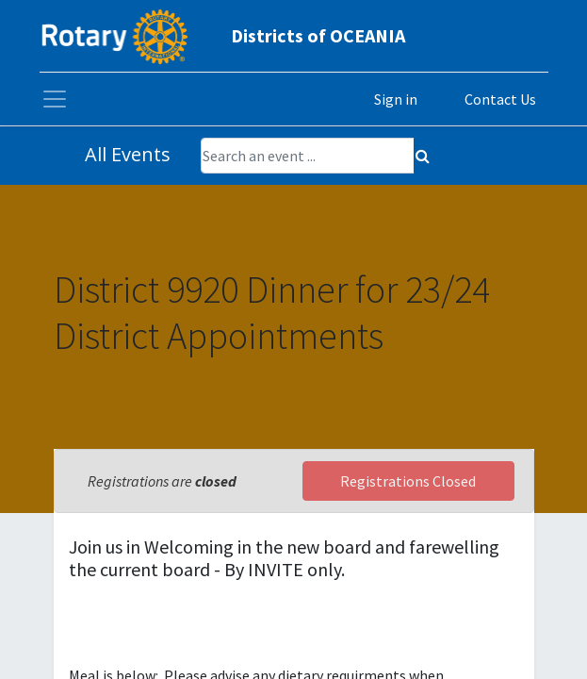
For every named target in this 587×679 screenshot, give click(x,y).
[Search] (423, 156)
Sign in (395, 99)
